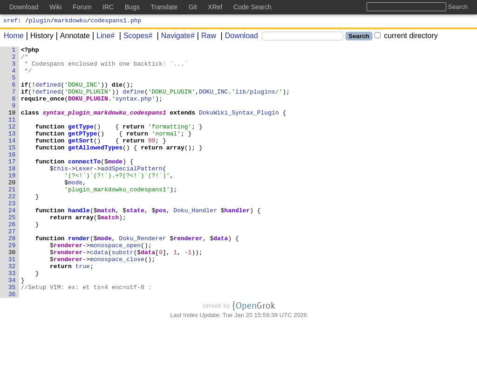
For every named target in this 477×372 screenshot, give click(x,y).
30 (12, 294)
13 (12, 151)
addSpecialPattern (132, 193)
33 (12, 319)
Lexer (84, 193)
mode (116, 185)
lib (241, 101)
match (106, 243)
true (82, 310)
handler (237, 243)
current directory (406, 37)
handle (79, 243)
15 (12, 168)
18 (12, 193)
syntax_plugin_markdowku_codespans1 (104, 126)
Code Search (252, 7)
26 (12, 260)
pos (161, 243)
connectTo (84, 185)
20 (12, 210)
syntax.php (134, 109)
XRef (215, 7)
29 (12, 285)
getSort (81, 160)
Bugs (132, 7)
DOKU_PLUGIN (88, 109)
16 (12, 176)
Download (238, 37)
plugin (40, 21)
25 (12, 252)
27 (12, 268)
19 (12, 201)
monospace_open (115, 285)
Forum (82, 7)
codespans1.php (115, 21)
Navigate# (175, 37)
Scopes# (134, 37)
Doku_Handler (196, 243)
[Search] (302, 37)
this (61, 193)
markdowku (70, 21)
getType (81, 143)
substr (123, 294)
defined (48, 92)
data (221, 277)
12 (12, 143)
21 (12, 218)
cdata (99, 294)
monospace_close (117, 302)
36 (12, 344)
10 (12, 126)
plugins (263, 101)
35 (12, 335)
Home (14, 37)
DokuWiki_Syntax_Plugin (239, 126)
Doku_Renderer (142, 277)
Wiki (55, 7)
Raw (205, 37)
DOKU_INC (213, 101)
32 (12, 310)
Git (193, 7)
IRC (108, 7)
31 (12, 302)
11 (12, 134)
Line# (102, 37)
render (79, 277)
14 (12, 160)
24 (12, 243)
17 (12, 185)
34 (12, 327)
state (136, 243)
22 (12, 227)
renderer (188, 277)
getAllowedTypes (95, 168)
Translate (163, 7)
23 (12, 235)
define (134, 101)
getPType (82, 151)
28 (12, 277)
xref (10, 21)
